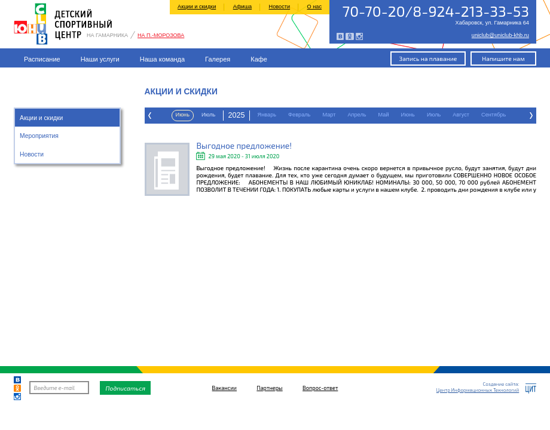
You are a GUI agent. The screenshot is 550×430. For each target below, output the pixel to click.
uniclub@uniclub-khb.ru (500, 35)
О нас (314, 7)
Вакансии (224, 388)
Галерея (217, 59)
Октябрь (398, 115)
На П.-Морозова (161, 35)
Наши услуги (100, 59)
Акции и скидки (197, 7)
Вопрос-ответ (320, 388)
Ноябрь (430, 115)
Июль (303, 115)
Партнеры (269, 388)
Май (253, 115)
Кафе (258, 59)
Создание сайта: (501, 384)
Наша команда (162, 59)
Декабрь (462, 115)
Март (198, 115)
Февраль (169, 115)
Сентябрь (363, 115)
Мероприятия (39, 136)
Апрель (226, 115)
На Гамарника (107, 35)
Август (330, 115)
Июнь (278, 115)
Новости (280, 7)
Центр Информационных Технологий (477, 390)
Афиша (242, 7)
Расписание (42, 59)
